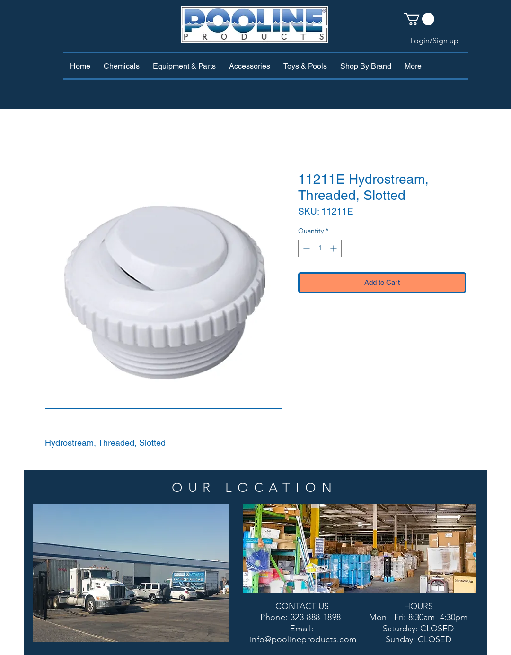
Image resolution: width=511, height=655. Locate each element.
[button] (419, 19)
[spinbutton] (319, 248)
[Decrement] (305, 248)
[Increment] (334, 248)
